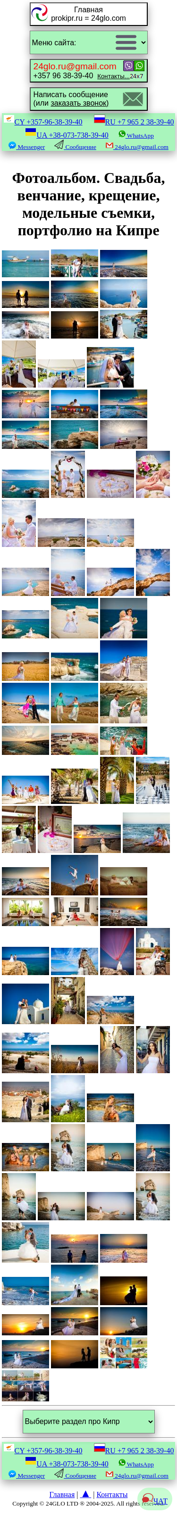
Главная (62, 1494)
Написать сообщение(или (71, 99)
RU (134, 122)
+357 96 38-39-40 (82, 70)
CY (43, 122)
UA (67, 135)
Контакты (111, 1494)
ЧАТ (155, 1501)
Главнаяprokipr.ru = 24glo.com (88, 14)
